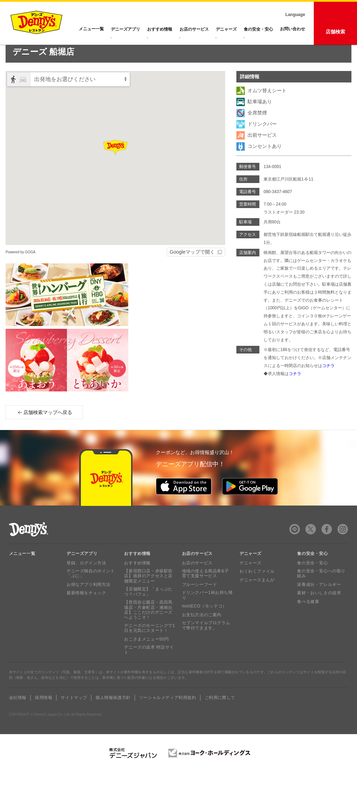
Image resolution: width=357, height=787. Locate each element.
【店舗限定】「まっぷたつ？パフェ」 (148, 607)
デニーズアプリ (125, 29)
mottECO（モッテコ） (204, 621)
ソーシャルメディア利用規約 (167, 712)
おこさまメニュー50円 (146, 654)
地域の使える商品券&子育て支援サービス (205, 589)
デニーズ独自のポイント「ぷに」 (91, 589)
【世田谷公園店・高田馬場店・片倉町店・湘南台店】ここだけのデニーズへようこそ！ (148, 625)
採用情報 (43, 712)
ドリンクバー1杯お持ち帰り (207, 610)
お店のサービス (194, 29)
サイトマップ (74, 712)
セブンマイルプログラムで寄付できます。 (206, 640)
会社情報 (17, 712)
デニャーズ (226, 29)
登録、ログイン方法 (86, 577)
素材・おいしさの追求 (319, 608)
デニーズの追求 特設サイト (149, 665)
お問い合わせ (292, 29)
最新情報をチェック (86, 608)
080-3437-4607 (278, 206)
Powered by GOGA (21, 267)
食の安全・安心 (258, 29)
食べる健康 (308, 616)
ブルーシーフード (199, 599)
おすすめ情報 (160, 29)
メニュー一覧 (22, 568)
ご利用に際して (220, 712)
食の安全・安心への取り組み (321, 589)
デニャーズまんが (257, 595)
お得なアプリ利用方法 (89, 599)
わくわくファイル (257, 586)
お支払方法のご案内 (201, 629)
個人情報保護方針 (113, 712)
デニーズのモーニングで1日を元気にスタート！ (149, 643)
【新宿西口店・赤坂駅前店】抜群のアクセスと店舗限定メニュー (148, 591)
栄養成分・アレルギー (319, 599)
